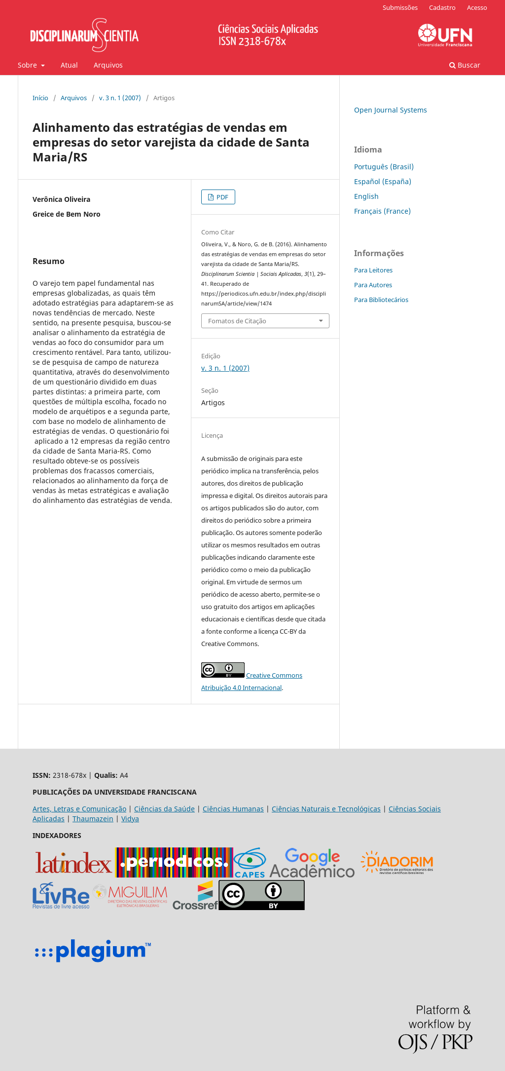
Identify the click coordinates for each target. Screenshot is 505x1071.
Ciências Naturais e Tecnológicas (326, 808)
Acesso (477, 7)
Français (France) (382, 211)
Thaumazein (92, 818)
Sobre (28, 65)
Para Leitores (373, 270)
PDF (221, 196)
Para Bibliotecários (381, 299)
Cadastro (442, 7)
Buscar (464, 65)
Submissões (400, 7)
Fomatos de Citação (237, 320)
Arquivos (108, 65)
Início (40, 97)
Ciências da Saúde (164, 808)
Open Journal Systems (390, 110)
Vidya (130, 818)
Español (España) (382, 181)
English (366, 196)
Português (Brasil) (384, 166)
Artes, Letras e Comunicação (79, 808)
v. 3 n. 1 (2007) (120, 97)
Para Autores (373, 284)
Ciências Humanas (233, 808)
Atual (69, 65)
